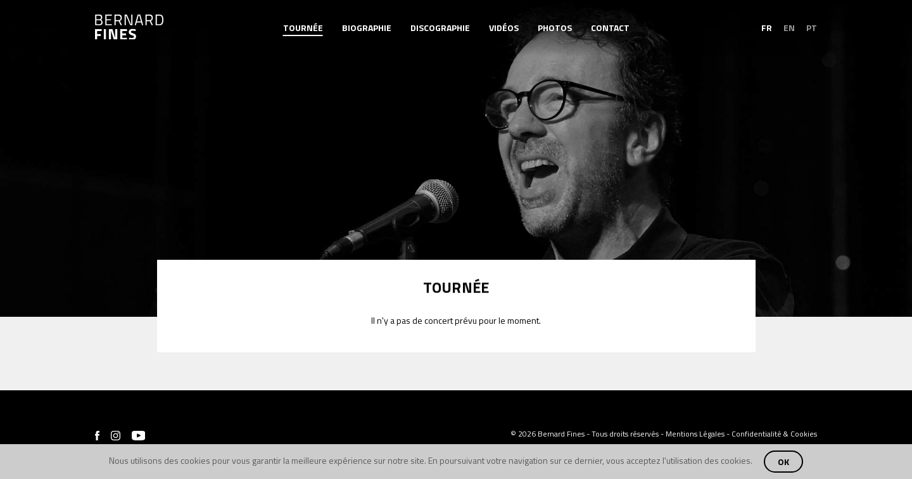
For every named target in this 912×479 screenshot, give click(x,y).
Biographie (366, 28)
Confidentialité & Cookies (774, 434)
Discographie (440, 28)
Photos (555, 28)
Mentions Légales (695, 434)
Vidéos (504, 28)
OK (783, 461)
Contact (610, 28)
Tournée (303, 28)
